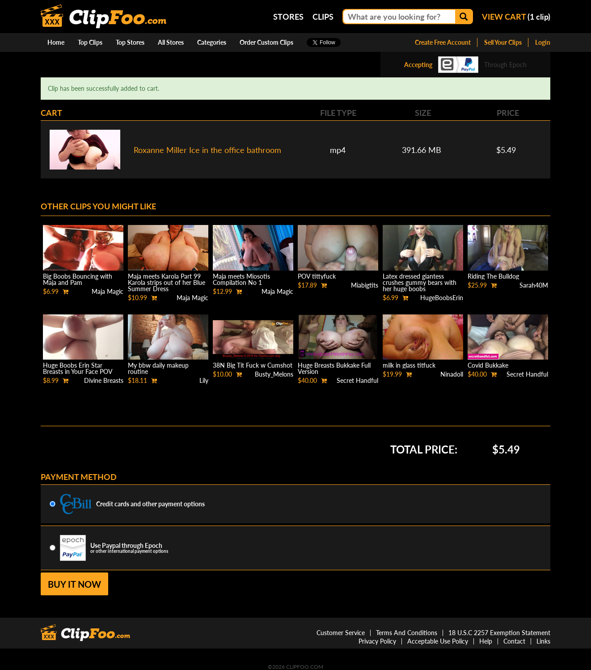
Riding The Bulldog (493, 276)
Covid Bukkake (488, 365)
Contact (514, 641)
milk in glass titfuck (409, 365)
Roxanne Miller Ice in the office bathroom (207, 150)
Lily (203, 380)
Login (542, 42)
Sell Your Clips (503, 42)
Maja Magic (107, 291)
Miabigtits (364, 285)
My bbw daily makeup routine (158, 368)
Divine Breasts (103, 380)
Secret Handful (357, 380)
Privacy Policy (377, 641)
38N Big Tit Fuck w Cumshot (252, 365)
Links (543, 641)
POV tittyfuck (317, 276)
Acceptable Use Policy (437, 641)
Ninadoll (451, 374)
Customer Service (341, 632)
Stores (288, 16)
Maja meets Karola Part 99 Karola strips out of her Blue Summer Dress (166, 282)
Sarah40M (533, 285)
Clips (322, 16)
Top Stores (130, 42)
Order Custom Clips (266, 42)
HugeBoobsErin (441, 297)
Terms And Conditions (406, 632)
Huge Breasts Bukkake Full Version (334, 368)
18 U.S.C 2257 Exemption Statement (499, 632)
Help (485, 641)
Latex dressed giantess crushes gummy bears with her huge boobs (419, 282)
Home (55, 42)
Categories (211, 42)
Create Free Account (443, 42)
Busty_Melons (274, 374)
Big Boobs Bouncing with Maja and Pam (77, 279)
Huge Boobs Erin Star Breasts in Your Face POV (78, 368)
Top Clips (90, 42)
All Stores (171, 42)
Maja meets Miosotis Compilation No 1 (241, 279)
